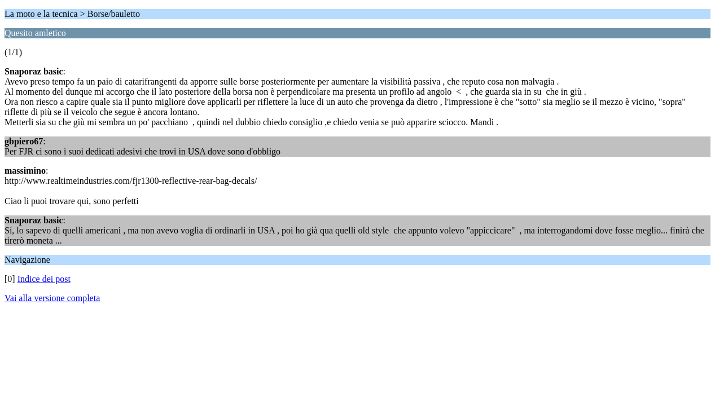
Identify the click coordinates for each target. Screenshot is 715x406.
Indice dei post (44, 279)
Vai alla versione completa (52, 298)
